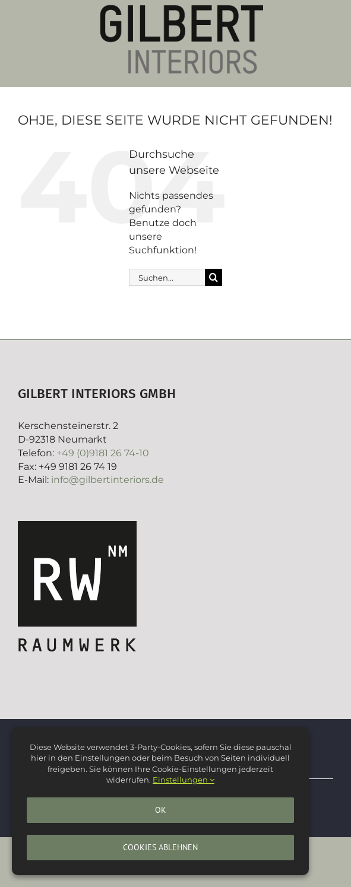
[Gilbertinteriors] (182, 9)
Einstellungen (183, 779)
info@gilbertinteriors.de (107, 479)
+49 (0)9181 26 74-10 (102, 453)
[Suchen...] (167, 277)
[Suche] (213, 277)
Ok (160, 810)
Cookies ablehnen (160, 847)
